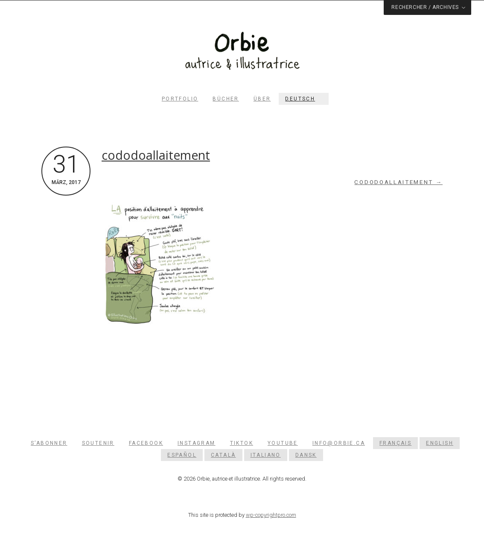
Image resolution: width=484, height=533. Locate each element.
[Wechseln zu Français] (395, 443)
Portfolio (180, 99)
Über (262, 99)
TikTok (241, 443)
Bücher (226, 99)
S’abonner (49, 443)
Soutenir (98, 443)
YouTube (283, 443)
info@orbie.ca (338, 443)
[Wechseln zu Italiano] (266, 455)
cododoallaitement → (398, 182)
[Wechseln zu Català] (223, 455)
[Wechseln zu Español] (181, 455)
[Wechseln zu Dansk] (306, 455)
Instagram (197, 443)
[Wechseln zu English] (439, 443)
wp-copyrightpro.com (271, 515)
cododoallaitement (156, 155)
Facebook (146, 443)
